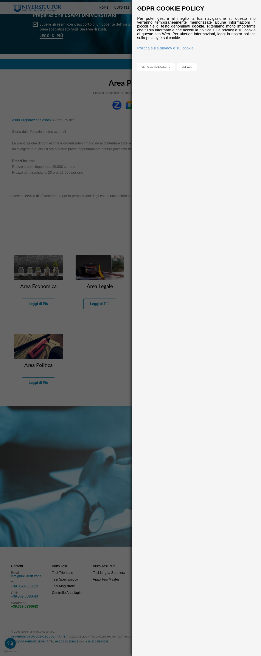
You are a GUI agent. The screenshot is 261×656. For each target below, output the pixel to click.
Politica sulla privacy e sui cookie (165, 48)
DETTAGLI (187, 67)
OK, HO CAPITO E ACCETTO (155, 67)
